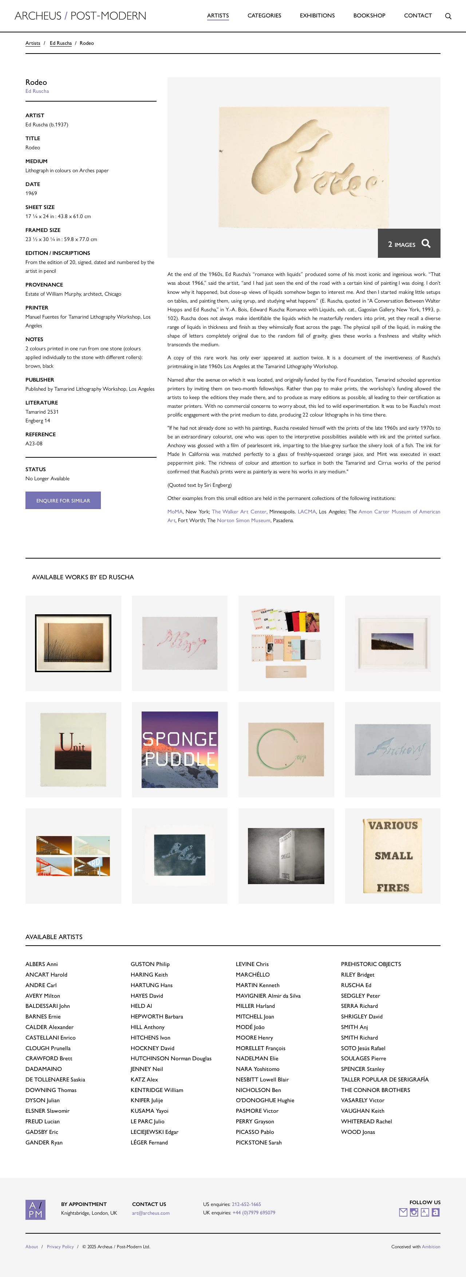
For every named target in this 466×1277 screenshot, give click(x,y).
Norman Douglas (171, 1058)
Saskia (55, 1079)
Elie (257, 1058)
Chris (252, 963)
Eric (41, 1131)
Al (141, 1005)
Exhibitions (317, 15)
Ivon (150, 1037)
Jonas (358, 1131)
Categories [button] (264, 15)
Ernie (43, 1016)
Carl (41, 985)
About (31, 1246)
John (47, 1005)
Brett (48, 1058)
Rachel (366, 1121)
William (157, 1089)
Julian (42, 1100)
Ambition (431, 1246)
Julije (147, 1100)
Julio (148, 1121)
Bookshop (370, 15)
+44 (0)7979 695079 (254, 1212)
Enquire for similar (63, 500)
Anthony (148, 1026)
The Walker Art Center (239, 511)
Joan (255, 1016)
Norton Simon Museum (243, 520)
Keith (149, 974)
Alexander (49, 1026)
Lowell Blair (262, 1079)
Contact (418, 15)
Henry (254, 1037)
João (250, 1026)
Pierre (363, 1058)
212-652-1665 (246, 1203)
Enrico (50, 1037)
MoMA (175, 511)
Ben (258, 1089)
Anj (354, 1026)
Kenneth (258, 985)
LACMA (307, 511)
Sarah (259, 1142)
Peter (360, 995)
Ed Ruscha (61, 42)
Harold (46, 974)
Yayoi (150, 1110)
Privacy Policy (60, 1246)
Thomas (50, 1089)
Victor (257, 1110)
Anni (41, 963)
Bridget (358, 974)
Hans (152, 985)
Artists (218, 15)
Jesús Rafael (363, 1048)
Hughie (265, 1100)
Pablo (255, 1131)
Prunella (48, 1048)
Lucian (42, 1121)
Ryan (44, 1142)
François (260, 1048)
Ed (356, 985)
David (147, 995)
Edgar (154, 1131)
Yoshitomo (258, 1068)
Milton (42, 995)
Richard (359, 1005)
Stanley (362, 1068)
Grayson (255, 1121)
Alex (144, 1079)
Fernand (149, 1142)
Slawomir (47, 1110)
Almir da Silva (268, 995)
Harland (255, 1005)
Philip (150, 963)
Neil (147, 1068)
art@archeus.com (151, 1212)
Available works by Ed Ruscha (83, 576)
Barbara (157, 1016)
